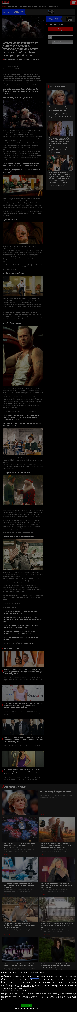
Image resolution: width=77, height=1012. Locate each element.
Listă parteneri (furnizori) (8, 1001)
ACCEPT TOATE (27, 1005)
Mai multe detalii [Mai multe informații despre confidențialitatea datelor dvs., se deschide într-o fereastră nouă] (34, 978)
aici (60, 984)
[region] (38, 991)
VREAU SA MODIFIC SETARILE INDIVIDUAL (26, 1009)
